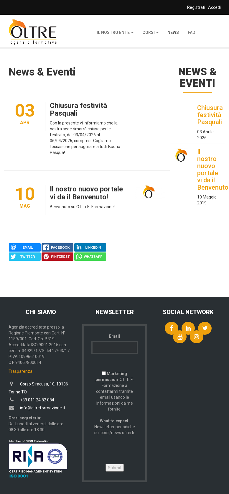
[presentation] (136, 447)
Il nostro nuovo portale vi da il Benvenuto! (86, 193)
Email (114, 336)
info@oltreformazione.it (42, 408)
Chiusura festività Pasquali (78, 109)
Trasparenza (20, 371)
